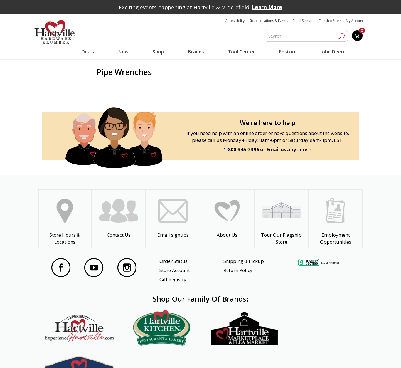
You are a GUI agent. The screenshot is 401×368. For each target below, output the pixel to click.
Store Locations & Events (268, 20)
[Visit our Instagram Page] (127, 268)
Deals (89, 52)
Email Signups (303, 20)
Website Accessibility (72, 356)
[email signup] (173, 219)
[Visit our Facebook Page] (61, 268)
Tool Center (241, 51)
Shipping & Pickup (243, 261)
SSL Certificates (330, 263)
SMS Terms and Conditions (323, 356)
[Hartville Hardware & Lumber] (54, 32)
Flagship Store (330, 20)
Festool (287, 51)
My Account (355, 20)
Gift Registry (172, 279)
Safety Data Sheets (183, 356)
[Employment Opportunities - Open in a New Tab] (335, 219)
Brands (196, 51)
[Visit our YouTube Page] (94, 268)
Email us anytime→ (289, 149)
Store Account (174, 270)
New (123, 51)
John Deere (333, 51)
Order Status (173, 261)
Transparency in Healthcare (251, 356)
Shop (159, 52)
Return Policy (237, 270)
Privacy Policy (128, 356)
